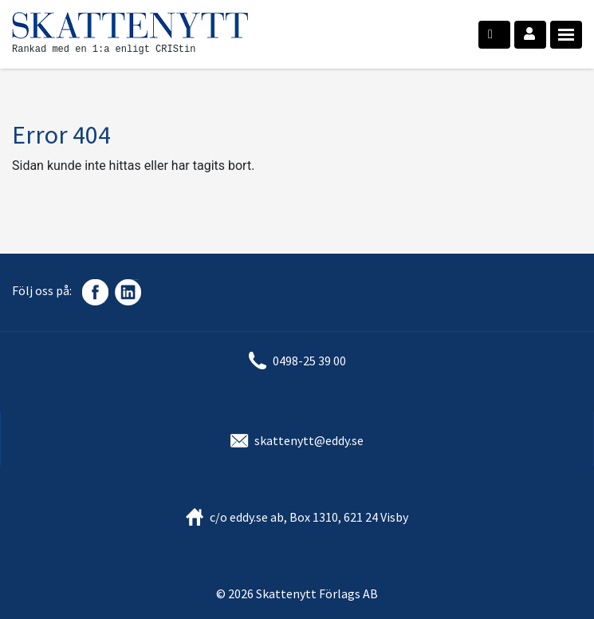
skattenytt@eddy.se (309, 440)
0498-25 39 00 (309, 361)
